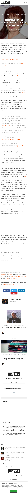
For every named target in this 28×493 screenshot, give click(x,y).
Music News (23, 14)
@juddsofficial (6, 125)
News (14, 15)
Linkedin (21, 290)
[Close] (26, 483)
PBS (25, 176)
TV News (6, 354)
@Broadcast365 (14, 278)
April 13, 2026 (7, 455)
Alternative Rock (15, 355)
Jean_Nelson (5, 284)
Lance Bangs (17, 354)
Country (14, 14)
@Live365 (7, 278)
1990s (3, 354)
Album (8, 325)
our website (10, 274)
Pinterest (14, 293)
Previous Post (14, 309)
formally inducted (21, 76)
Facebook (6, 290)
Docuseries (11, 354)
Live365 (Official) (13, 276)
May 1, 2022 (19, 146)
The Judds (9, 14)
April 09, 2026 (7, 460)
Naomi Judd (4, 14)
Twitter (14, 290)
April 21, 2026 (7, 450)
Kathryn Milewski (16, 299)
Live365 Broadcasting (22, 276)
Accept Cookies (13, 491)
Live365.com (14, 268)
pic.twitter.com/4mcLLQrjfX (11, 139)
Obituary (18, 14)
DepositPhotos (12, 284)
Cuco (5, 325)
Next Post (14, 338)
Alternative (13, 325)
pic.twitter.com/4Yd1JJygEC (10, 59)
